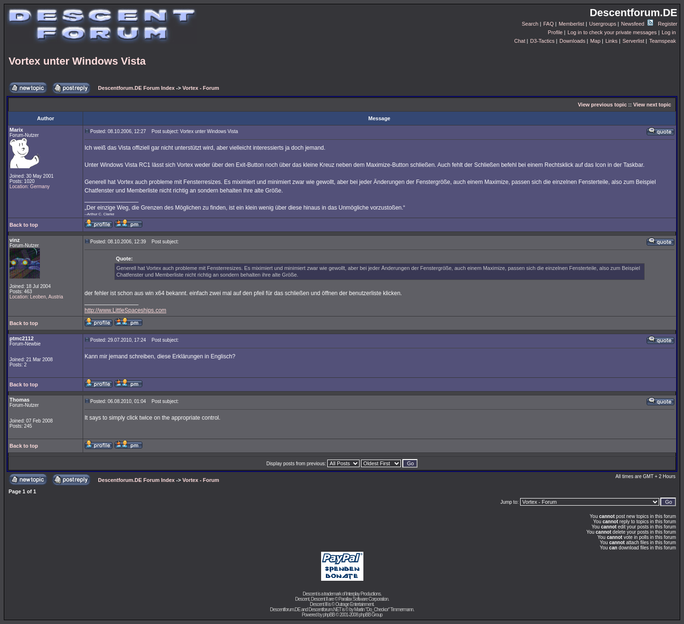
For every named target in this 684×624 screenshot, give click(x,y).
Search (530, 24)
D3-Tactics (542, 41)
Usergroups (602, 24)
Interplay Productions (363, 593)
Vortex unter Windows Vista (77, 61)
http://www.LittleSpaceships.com (125, 310)
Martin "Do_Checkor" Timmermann (383, 609)
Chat (519, 41)
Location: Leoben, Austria (36, 296)
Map (595, 41)
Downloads (572, 41)
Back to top (24, 225)
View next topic (652, 104)
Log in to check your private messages (612, 32)
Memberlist (571, 24)
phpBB (329, 614)
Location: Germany (30, 186)
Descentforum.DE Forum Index (136, 88)
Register (667, 24)
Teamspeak (662, 41)
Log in (669, 32)
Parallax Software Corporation (363, 599)
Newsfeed (637, 24)
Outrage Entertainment (354, 604)
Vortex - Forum (200, 88)
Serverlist (633, 41)
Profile (555, 32)
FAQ (548, 24)
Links (611, 41)
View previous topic (602, 104)
